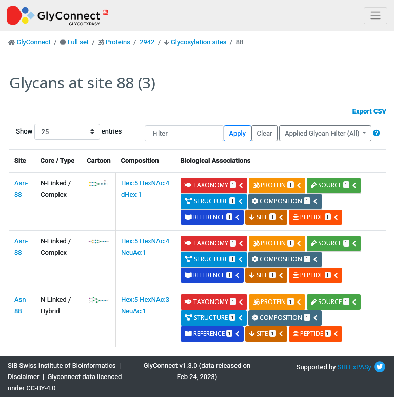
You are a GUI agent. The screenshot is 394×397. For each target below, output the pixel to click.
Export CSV (369, 111)
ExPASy (360, 367)
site (266, 217)
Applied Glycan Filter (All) (323, 133)
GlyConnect (33, 42)
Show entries (49, 132)
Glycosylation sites (198, 42)
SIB (342, 367)
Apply (237, 133)
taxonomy (214, 185)
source (334, 185)
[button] (376, 133)
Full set (78, 42)
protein (277, 185)
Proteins (118, 42)
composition (285, 201)
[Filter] (184, 133)
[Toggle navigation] (375, 15)
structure (214, 201)
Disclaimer (23, 377)
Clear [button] (264, 133)
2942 (147, 42)
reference (212, 217)
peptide (316, 217)
